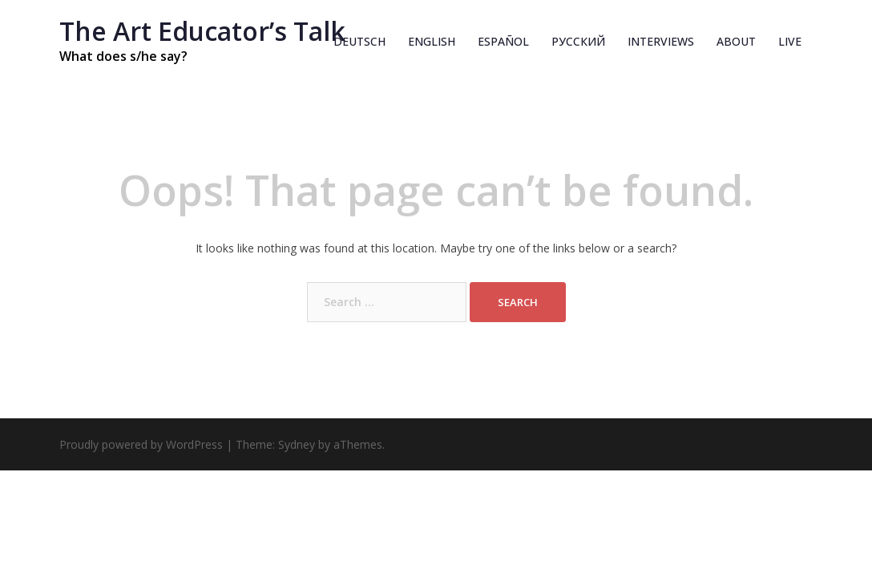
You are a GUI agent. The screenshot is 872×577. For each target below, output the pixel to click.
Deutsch (359, 41)
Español (503, 41)
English (431, 41)
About (736, 41)
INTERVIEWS (661, 41)
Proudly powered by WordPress (141, 444)
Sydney (296, 444)
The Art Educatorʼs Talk (202, 31)
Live (789, 41)
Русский (578, 41)
